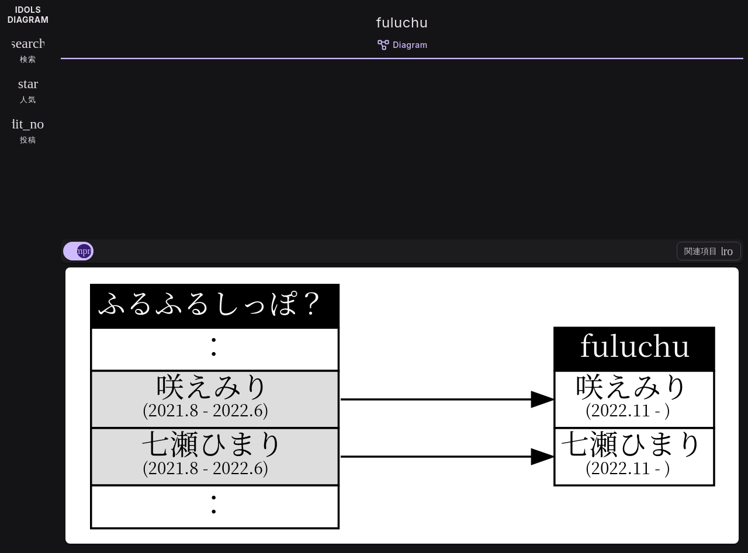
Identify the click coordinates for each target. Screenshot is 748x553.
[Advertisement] (402, 147)
